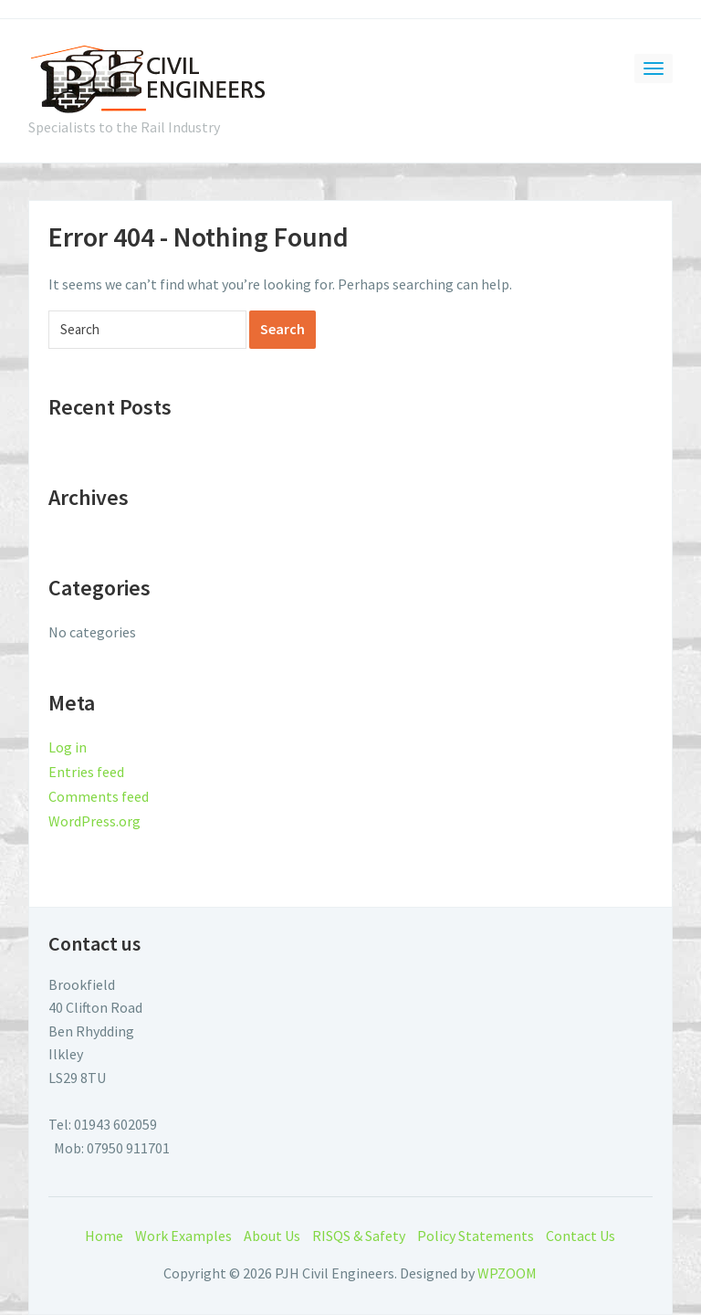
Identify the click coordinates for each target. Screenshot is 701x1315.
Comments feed (98, 796)
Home (104, 1235)
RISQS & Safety (358, 1235)
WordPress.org (94, 821)
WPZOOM (507, 1273)
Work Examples (183, 1235)
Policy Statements (475, 1235)
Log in (67, 747)
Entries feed (86, 772)
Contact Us (580, 1235)
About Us (272, 1235)
